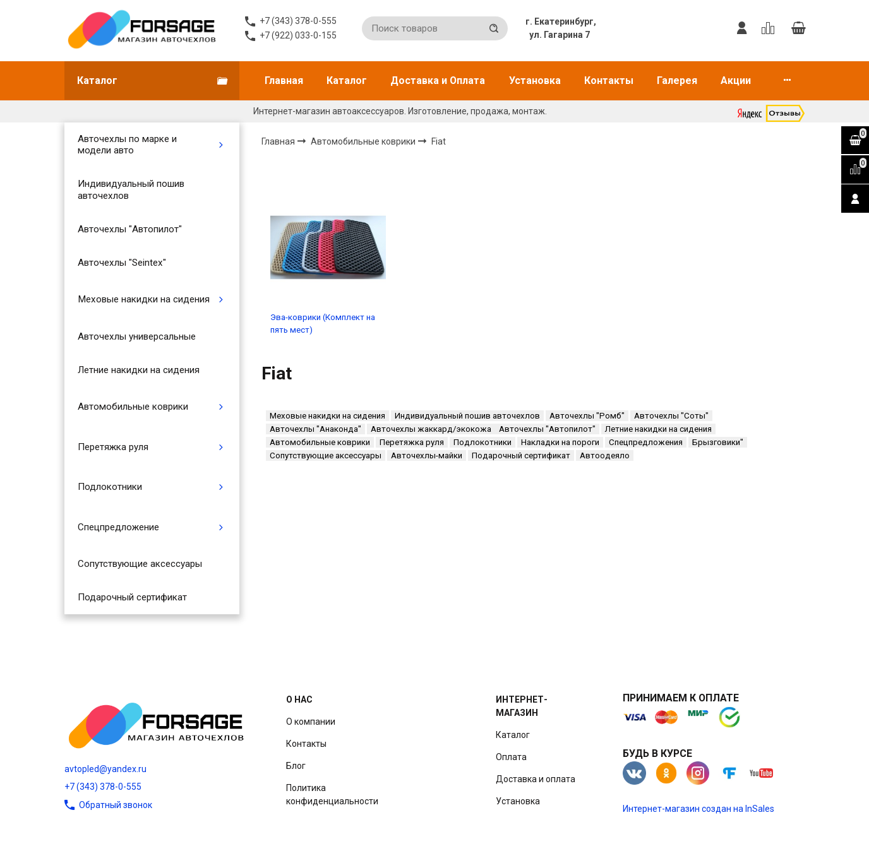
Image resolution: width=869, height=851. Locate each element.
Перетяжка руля (113, 447)
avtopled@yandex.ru (105, 769)
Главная (284, 80)
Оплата (511, 757)
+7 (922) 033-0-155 (298, 35)
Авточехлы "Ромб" (587, 415)
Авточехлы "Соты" (671, 415)
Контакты (608, 80)
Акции (736, 80)
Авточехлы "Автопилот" (130, 229)
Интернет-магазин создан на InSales (698, 809)
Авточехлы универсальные (137, 336)
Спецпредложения (646, 442)
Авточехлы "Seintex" (122, 262)
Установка (535, 80)
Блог (296, 766)
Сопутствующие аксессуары (140, 563)
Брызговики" (717, 442)
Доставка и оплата (535, 779)
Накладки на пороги (560, 442)
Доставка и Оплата (437, 80)
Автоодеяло (605, 455)
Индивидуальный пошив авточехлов (131, 189)
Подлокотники (110, 486)
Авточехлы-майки (426, 455)
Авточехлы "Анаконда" (315, 429)
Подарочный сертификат (132, 597)
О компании (310, 722)
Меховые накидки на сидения (144, 299)
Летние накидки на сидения (139, 370)
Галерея (677, 80)
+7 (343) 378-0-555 (102, 787)
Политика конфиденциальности (332, 794)
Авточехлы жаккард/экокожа (431, 429)
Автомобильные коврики (133, 406)
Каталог (347, 80)
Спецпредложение (118, 527)
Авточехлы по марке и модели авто (127, 144)
